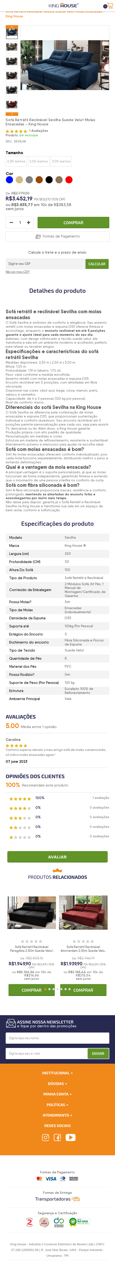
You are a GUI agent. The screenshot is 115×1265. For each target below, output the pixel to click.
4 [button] (57, 989)
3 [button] (53, 989)
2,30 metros (16, 161)
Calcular (97, 264)
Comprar (73, 222)
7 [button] (69, 989)
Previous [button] (12, 27)
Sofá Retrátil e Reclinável (81, 502)
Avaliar (57, 856)
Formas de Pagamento (61, 236)
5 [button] (61, 989)
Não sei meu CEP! (18, 272)
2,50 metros (39, 161)
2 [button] (49, 989)
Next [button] (12, 114)
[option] (12, 32)
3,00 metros (61, 161)
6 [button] (65, 989)
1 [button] (45, 989)
